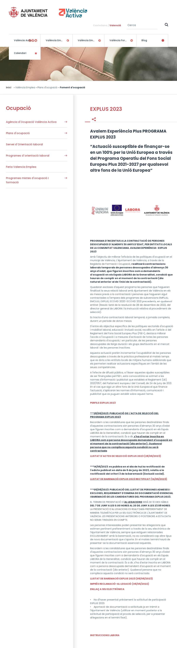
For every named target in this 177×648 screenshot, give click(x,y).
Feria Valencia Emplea (21, 167)
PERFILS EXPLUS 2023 (103, 402)
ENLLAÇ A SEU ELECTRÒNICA (107, 589)
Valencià (115, 25)
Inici (8, 87)
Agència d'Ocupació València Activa (31, 122)
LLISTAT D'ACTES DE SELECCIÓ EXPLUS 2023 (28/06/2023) (125, 456)
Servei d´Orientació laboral (24, 144)
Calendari (20, 53)
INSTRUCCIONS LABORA (104, 635)
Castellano (100, 25)
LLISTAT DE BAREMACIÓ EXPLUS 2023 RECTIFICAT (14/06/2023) (128, 479)
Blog (144, 40)
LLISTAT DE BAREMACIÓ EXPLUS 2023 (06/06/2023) (121, 578)
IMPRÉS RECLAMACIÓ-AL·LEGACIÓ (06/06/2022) (119, 584)
